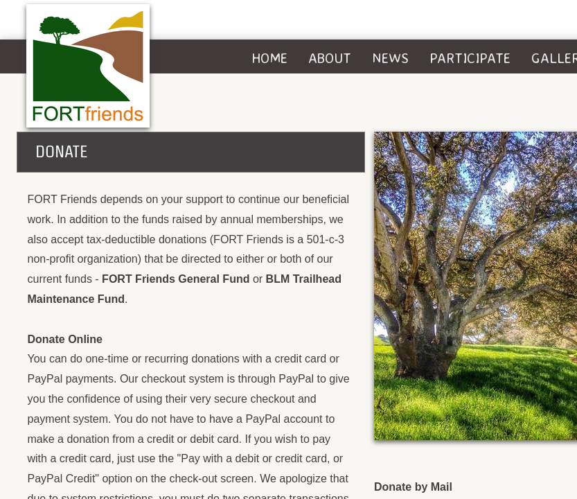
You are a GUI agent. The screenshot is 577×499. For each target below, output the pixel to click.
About (329, 58)
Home (269, 58)
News (390, 58)
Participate (470, 58)
